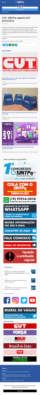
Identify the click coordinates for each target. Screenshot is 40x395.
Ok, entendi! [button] (20, 390)
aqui (6, 41)
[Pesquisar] (20, 12)
